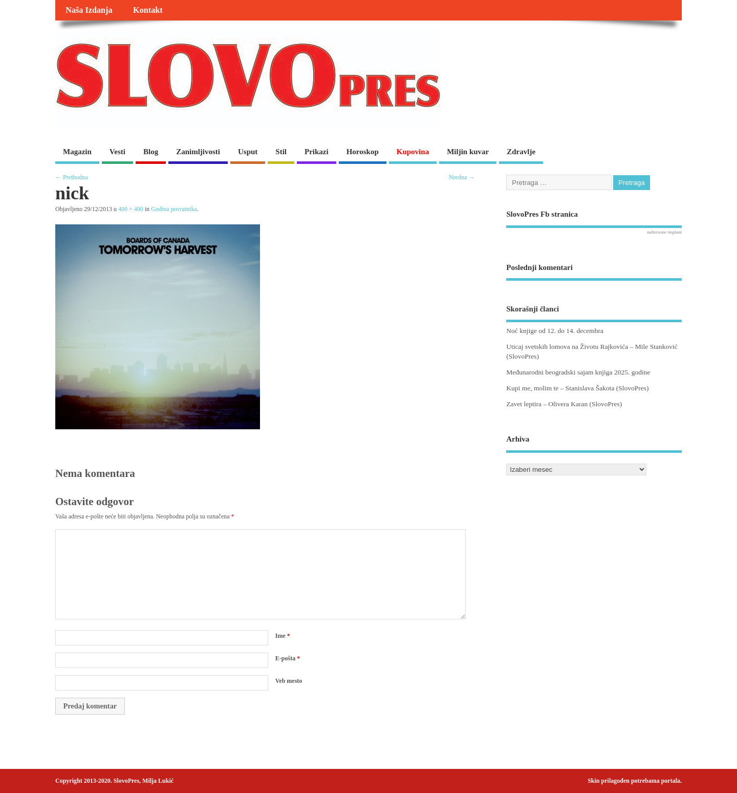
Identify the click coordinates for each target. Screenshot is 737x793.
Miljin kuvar (468, 152)
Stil (281, 152)
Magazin (77, 152)
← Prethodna (71, 177)
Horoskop (362, 152)
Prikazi (317, 152)
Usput (247, 152)
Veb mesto (288, 680)
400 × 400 (130, 209)
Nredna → (461, 177)
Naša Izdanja (89, 10)
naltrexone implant (664, 232)
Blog (150, 152)
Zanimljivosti (198, 152)
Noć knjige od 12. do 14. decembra (554, 331)
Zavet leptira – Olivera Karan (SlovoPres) (564, 404)
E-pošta (287, 658)
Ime (282, 635)
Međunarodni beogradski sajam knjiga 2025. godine (578, 372)
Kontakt (148, 10)
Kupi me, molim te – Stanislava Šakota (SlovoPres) (577, 388)
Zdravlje (521, 152)
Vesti (117, 152)
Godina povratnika (174, 209)
